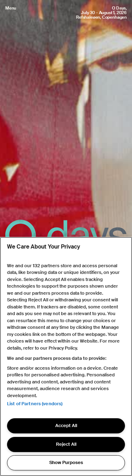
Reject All (66, 444)
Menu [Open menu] (10, 8)
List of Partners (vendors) (34, 404)
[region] (66, 356)
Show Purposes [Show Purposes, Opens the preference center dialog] (66, 462)
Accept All (66, 425)
